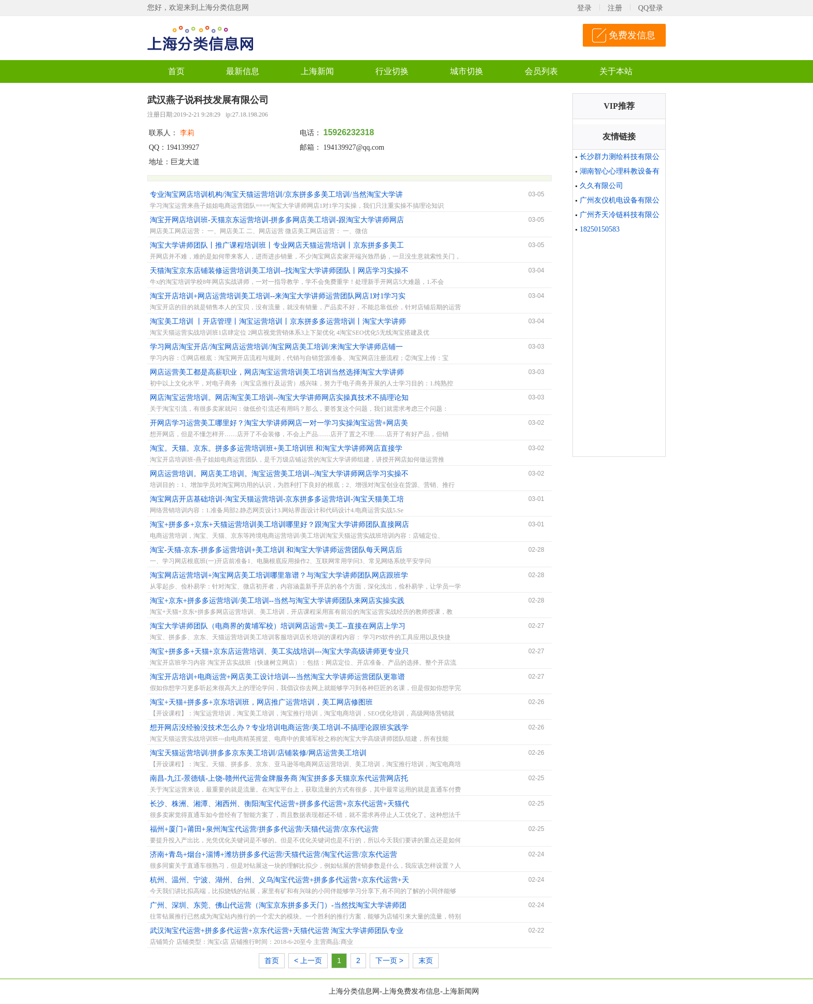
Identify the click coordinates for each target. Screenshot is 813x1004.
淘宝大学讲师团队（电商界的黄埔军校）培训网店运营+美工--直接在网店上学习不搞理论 (277, 627)
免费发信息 (632, 35)
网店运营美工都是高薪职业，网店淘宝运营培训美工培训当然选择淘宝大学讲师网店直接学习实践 (277, 373)
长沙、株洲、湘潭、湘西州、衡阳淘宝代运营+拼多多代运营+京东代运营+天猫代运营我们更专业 (279, 805)
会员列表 (541, 71)
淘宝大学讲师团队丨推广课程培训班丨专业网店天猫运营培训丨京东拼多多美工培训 (277, 246)
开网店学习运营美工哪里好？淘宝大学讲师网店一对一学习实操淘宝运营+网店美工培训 (279, 424)
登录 (584, 8)
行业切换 (392, 71)
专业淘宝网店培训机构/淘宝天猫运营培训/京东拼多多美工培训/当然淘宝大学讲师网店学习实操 (276, 196)
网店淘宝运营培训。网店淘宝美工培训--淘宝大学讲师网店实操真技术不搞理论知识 (279, 399)
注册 (615, 8)
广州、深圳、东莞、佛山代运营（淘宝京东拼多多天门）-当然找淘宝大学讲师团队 (278, 906)
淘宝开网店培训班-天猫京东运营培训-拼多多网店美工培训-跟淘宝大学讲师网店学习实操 (277, 221)
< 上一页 (308, 960)
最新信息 (242, 71)
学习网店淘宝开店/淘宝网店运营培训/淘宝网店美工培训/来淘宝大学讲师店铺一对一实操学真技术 (276, 348)
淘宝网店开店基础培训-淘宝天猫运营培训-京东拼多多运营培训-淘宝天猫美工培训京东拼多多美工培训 (277, 500)
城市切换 (466, 71)
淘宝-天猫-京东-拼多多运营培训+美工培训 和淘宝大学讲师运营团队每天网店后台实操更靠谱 (276, 551)
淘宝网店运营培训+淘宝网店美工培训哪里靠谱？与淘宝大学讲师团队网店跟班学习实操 (279, 576)
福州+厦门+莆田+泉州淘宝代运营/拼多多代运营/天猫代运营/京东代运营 (264, 829)
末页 (425, 960)
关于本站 (616, 71)
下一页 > (389, 960)
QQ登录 (650, 8)
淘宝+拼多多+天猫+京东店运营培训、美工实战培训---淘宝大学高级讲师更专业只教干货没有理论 (279, 653)
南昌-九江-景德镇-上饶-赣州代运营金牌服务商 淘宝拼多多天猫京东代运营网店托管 (279, 779)
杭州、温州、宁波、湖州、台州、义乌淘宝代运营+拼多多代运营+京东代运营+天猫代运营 (279, 881)
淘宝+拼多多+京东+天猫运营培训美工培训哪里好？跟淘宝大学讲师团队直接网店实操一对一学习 (279, 526)
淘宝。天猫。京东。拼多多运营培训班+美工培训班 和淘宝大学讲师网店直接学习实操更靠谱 (276, 449)
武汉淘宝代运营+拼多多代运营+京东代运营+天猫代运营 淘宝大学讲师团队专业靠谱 (276, 932)
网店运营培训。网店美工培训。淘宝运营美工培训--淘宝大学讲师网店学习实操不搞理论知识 (279, 475)
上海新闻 (317, 71)
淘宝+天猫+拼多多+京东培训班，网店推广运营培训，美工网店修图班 (261, 702)
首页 (176, 71)
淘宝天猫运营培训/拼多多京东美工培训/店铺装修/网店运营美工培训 (258, 753)
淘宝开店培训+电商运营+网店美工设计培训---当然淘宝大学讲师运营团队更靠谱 (277, 677)
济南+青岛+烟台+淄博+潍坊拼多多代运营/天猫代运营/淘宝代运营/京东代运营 (273, 854)
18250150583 (600, 229)
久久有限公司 (601, 186)
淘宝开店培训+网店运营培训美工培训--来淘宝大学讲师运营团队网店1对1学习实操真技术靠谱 (277, 297)
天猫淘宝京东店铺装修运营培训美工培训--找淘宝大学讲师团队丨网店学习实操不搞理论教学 (279, 272)
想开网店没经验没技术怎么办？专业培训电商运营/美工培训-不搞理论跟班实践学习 (279, 729)
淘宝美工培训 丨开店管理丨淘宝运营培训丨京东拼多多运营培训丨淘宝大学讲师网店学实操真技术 (278, 323)
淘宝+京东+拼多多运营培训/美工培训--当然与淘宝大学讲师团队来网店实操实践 (277, 601)
